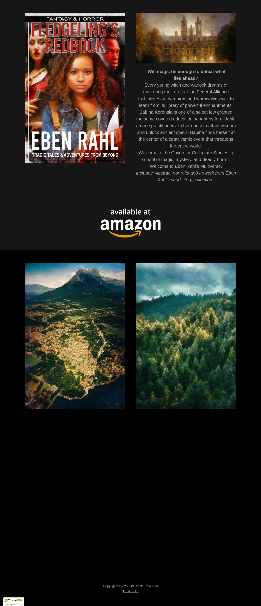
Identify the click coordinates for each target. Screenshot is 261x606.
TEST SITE (131, 591)
